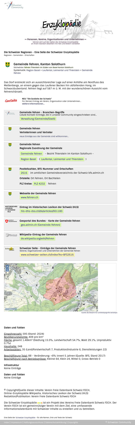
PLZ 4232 (39, 183)
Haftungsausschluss (33, 422)
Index (6, 422)
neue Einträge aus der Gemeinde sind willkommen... (44, 136)
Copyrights (73, 422)
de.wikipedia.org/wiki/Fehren (37, 238)
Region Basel (33, 70)
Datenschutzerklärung (55, 422)
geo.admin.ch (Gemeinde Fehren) (40, 224)
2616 (24, 172)
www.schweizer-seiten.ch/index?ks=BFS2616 (47, 254)
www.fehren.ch (29, 197)
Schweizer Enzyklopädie (25, 417)
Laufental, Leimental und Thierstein (60, 70)
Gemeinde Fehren (31, 153)
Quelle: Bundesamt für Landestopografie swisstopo (99, 313)
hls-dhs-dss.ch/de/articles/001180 (41, 211)
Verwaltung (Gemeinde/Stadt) (38, 118)
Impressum (16, 422)
